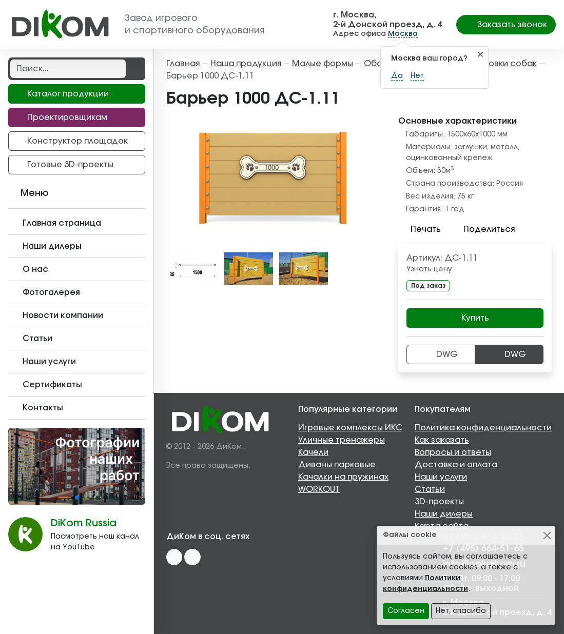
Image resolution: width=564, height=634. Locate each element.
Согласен (405, 611)
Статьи (430, 489)
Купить (475, 318)
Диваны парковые (337, 465)
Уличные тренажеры (341, 440)
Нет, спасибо (461, 611)
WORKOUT (319, 489)
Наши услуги (441, 477)
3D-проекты (439, 502)
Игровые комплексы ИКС (350, 428)
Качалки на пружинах (343, 477)
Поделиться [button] (483, 229)
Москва (403, 33)
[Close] (546, 535)
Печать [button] (419, 229)
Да (397, 76)
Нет (417, 76)
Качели (313, 452)
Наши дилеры (444, 514)
